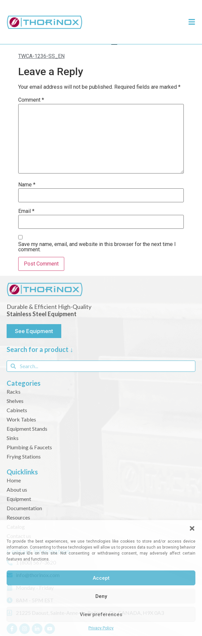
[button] (192, 528)
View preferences (101, 614)
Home (14, 480)
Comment (31, 100)
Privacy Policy (101, 628)
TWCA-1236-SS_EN (41, 56)
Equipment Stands (27, 428)
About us (17, 489)
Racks (14, 391)
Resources (18, 517)
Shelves (15, 401)
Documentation (24, 508)
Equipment (19, 499)
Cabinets (17, 410)
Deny (101, 596)
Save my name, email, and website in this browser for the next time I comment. (97, 247)
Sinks (13, 438)
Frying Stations (24, 456)
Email (26, 211)
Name (26, 184)
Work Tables (21, 419)
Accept (101, 578)
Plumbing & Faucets (29, 447)
